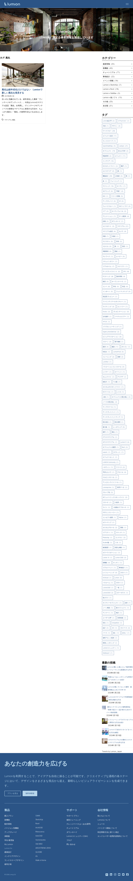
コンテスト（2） (120, 537)
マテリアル (8, 120)
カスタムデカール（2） (110, 527)
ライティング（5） (109, 306)
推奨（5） (106, 281)
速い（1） (116, 633)
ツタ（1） (118, 542)
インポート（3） (108, 291)
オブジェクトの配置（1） (111, 447)
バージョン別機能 (11, 828)
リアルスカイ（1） (124, 121)
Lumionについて (104, 820)
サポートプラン (72, 816)
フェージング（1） (116, 181)
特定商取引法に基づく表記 (108, 832)
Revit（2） (125, 447)
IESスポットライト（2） (110, 166)
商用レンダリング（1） (110, 643)
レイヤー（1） (107, 372)
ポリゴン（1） (126, 347)
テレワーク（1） (108, 256)
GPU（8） (126, 271)
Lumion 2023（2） (121, 557)
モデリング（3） (108, 191)
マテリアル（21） (123, 226)
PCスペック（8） (108, 276)
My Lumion (8, 844)
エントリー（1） (122, 306)
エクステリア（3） (109, 171)
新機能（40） (108, 68)
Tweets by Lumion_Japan (112, 751)
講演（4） (106, 347)
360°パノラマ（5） (125, 206)
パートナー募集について (107, 828)
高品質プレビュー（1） (110, 296)
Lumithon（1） (107, 362)
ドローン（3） (107, 342)
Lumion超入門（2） (109, 121)
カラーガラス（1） (122, 593)
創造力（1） (107, 382)
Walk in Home (40, 860)
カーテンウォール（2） (119, 211)
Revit (37, 823)
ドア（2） (106, 211)
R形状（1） (115, 236)
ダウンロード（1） (118, 221)
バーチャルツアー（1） (122, 316)
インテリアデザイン (12, 856)
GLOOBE (38, 852)
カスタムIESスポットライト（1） (113, 387)
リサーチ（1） (107, 502)
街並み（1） (107, 352)
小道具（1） (119, 502)
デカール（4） (122, 472)
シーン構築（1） (108, 608)
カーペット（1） (120, 372)
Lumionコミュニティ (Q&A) (77, 836)
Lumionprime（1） (109, 487)
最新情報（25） (109, 64)
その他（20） (108, 102)
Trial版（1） (117, 382)
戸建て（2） (120, 191)
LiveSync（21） (124, 146)
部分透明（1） (119, 422)
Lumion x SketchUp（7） (112, 85)
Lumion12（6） (125, 442)
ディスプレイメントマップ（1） (113, 417)
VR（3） (121, 201)
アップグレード (10, 832)
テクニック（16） (108, 186)
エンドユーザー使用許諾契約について (113, 836)
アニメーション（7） (109, 216)
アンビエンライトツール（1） (112, 482)
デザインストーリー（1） (111, 512)
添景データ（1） (122, 487)
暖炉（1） (124, 166)
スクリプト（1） (122, 266)
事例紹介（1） (123, 567)
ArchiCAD (39, 828)
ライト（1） (107, 507)
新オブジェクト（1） (123, 608)
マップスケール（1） (109, 407)
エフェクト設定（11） (110, 136)
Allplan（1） (123, 517)
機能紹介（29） (108, 176)
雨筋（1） (123, 527)
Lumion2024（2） (108, 593)
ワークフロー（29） (109, 131)
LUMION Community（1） (111, 462)
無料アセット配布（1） (110, 638)
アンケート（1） (108, 613)
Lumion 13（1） (108, 557)
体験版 (7, 836)
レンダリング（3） (119, 427)
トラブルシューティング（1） (112, 326)
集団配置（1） (107, 547)
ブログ (69, 840)
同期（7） (106, 236)
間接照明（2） (107, 156)
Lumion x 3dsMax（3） (112, 93)
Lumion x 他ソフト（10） (113, 97)
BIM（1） (106, 196)
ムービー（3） (120, 256)
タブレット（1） (118, 452)
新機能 (7, 820)
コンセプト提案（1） (109, 517)
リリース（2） (120, 467)
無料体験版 (29, 793)
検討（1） (119, 613)
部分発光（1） (107, 422)
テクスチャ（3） (108, 241)
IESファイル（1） (108, 392)
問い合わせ (70, 844)
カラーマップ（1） (109, 522)
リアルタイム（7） (109, 266)
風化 (13, 120)
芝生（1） (106, 623)
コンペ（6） (107, 286)
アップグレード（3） (109, 201)
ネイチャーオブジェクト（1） (112, 603)
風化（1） (115, 432)
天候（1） (106, 126)
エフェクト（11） (120, 156)
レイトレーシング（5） (110, 572)
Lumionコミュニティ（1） (111, 648)
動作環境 (8, 824)
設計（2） (106, 628)
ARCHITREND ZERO (43, 848)
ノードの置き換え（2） (110, 402)
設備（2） (106, 221)
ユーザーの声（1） (109, 618)
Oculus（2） (107, 311)
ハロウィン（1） (108, 467)
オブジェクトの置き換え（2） (121, 397)
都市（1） (106, 432)
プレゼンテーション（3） (121, 311)
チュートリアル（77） (112, 72)
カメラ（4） (123, 231)
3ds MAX (38, 844)
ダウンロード (71, 832)
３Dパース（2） (125, 628)
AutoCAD (38, 836)
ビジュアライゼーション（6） (112, 337)
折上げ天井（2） (123, 151)
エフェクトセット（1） (110, 457)
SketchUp (39, 820)
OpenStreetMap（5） (109, 146)
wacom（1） (107, 452)
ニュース (101, 824)
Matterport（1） (108, 653)
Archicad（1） (107, 578)
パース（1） (107, 633)
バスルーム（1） (108, 582)
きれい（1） (126, 633)
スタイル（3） (107, 246)
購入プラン (8, 816)
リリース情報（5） (117, 196)
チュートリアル (72, 828)
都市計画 (8, 864)
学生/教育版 (9, 840)
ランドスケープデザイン (14, 860)
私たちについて (104, 816)
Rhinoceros (39, 832)
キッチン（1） (118, 562)
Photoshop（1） (108, 537)
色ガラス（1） (107, 598)
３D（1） (115, 628)
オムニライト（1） (109, 377)
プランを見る (12, 793)
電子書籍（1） (119, 342)
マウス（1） (107, 321)
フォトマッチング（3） (123, 291)
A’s (36, 856)
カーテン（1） (121, 186)
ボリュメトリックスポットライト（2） (115, 497)
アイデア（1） (122, 377)
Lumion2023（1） (108, 587)
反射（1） (128, 603)
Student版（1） (108, 542)
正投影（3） (119, 176)
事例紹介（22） (109, 77)
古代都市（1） (107, 316)
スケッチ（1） (120, 532)
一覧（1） (119, 587)
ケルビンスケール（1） (110, 477)
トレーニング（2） (109, 357)
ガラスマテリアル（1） (110, 442)
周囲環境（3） (107, 251)
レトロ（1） (121, 392)
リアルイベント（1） (109, 567)
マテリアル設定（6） (109, 231)
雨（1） (128, 176)
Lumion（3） (118, 578)
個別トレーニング (73, 820)
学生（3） (116, 286)
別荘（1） (125, 246)
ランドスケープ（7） (109, 141)
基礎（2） (120, 357)
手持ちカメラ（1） (109, 472)
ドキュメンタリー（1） (110, 261)
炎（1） (105, 181)
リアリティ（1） (108, 532)
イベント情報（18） (111, 81)
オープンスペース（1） (119, 281)
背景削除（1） (122, 618)
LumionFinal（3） (118, 352)
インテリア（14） (108, 161)
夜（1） (117, 246)
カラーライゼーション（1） (112, 552)
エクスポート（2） (109, 226)
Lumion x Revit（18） (111, 89)
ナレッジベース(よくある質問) (78, 824)
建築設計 (8, 852)
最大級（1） (107, 427)
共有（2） (119, 241)
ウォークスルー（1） (109, 206)
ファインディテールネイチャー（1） (115, 301)
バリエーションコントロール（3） (114, 367)
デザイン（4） (116, 126)
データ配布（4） (124, 216)
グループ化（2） (108, 492)
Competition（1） (117, 623)
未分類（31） (108, 106)
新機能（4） (107, 562)
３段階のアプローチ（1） (121, 507)
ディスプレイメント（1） (111, 412)
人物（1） (106, 397)
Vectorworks (40, 840)
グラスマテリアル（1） (110, 437)
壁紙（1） (118, 251)
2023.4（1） (120, 582)
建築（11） (115, 347)
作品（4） (125, 286)
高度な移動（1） (120, 547)
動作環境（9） (121, 276)
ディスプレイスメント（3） (112, 271)
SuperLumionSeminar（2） (111, 332)
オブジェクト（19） (109, 151)
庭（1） (120, 171)
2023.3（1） (124, 572)
